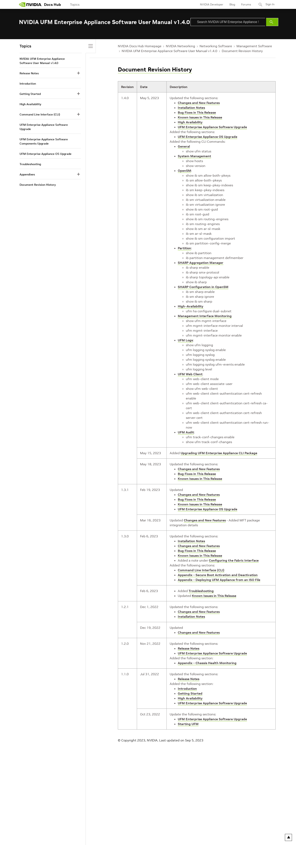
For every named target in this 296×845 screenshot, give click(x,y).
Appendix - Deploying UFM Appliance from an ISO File (219, 580)
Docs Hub (52, 4)
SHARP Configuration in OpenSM (203, 287)
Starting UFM (188, 724)
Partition (184, 248)
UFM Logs (185, 340)
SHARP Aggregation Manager (200, 263)
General (184, 146)
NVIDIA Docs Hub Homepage (139, 46)
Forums (246, 4)
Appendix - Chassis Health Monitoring (207, 663)
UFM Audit (186, 432)
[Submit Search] (272, 22)
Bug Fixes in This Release (197, 112)
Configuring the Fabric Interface (234, 560)
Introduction (187, 689)
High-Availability (190, 306)
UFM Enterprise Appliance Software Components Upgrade (44, 141)
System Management (194, 156)
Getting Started (190, 693)
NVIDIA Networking (180, 46)
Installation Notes (191, 108)
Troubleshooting (201, 591)
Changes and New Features (199, 103)
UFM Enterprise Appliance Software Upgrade (212, 127)
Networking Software (216, 46)
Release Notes (188, 648)
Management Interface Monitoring (205, 316)
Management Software (254, 46)
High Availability (190, 122)
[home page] (30, 4)
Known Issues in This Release (200, 117)
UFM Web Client (190, 374)
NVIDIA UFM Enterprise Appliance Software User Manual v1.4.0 (169, 51)
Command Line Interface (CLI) (201, 570)
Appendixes (27, 174)
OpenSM (184, 171)
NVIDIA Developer (211, 4)
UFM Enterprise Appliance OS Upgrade (207, 137)
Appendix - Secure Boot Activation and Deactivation (218, 575)
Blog (232, 4)
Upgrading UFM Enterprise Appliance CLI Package (219, 453)
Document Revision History (242, 51)
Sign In (269, 4)
